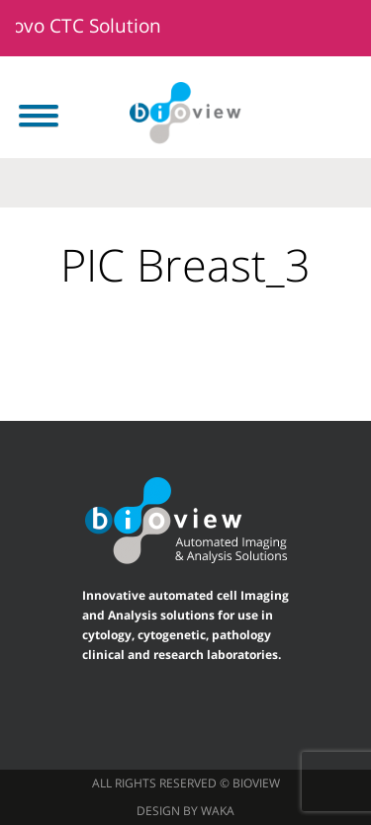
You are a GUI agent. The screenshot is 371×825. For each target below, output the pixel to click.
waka (217, 810)
